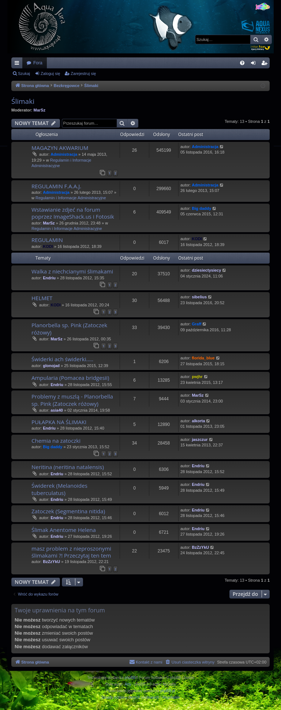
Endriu (49, 278)
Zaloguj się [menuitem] (255, 64)
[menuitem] (242, 62)
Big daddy (201, 208)
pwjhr (197, 376)
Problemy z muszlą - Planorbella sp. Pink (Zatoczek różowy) (72, 400)
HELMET (41, 298)
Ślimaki (22, 101)
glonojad (51, 365)
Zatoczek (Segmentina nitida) (68, 511)
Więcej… (18, 64)
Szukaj (24, 73)
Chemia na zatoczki (55, 440)
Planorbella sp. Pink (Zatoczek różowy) (69, 328)
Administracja (63, 154)
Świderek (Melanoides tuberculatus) (59, 489)
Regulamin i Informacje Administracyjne (70, 198)
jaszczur (199, 439)
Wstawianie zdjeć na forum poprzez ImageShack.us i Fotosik (72, 213)
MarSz (39, 110)
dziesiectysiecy (206, 270)
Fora (37, 62)
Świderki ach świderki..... (62, 359)
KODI (48, 246)
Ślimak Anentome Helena (63, 529)
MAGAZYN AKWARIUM (59, 147)
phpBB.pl (167, 691)
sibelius (199, 297)
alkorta (198, 421)
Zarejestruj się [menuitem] (266, 64)
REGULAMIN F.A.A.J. (56, 186)
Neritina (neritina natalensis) (67, 467)
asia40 (56, 410)
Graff (196, 324)
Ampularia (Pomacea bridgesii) (70, 377)
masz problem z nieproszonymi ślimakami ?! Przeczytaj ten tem (71, 552)
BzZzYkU (51, 561)
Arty (128, 684)
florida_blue (203, 358)
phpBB (130, 678)
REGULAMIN (47, 239)
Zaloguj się (50, 73)
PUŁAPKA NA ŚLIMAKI (58, 422)
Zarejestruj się (83, 73)
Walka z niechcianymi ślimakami (72, 271)
